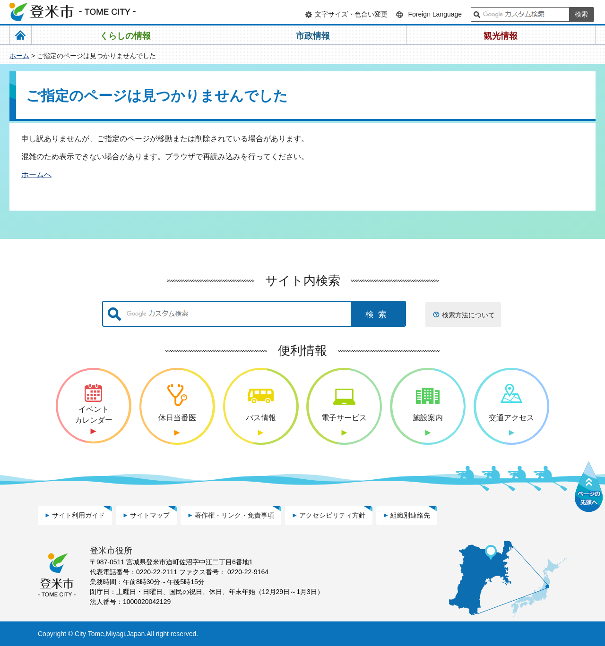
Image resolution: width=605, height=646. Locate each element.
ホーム (19, 56)
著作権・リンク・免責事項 (234, 515)
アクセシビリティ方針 (332, 515)
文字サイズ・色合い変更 (351, 14)
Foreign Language (435, 14)
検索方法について (468, 315)
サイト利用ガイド (78, 515)
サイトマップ (150, 515)
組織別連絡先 (410, 515)
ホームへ (36, 174)
